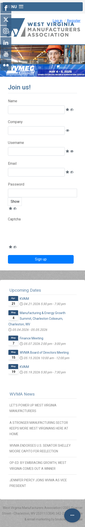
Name (12, 101)
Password (16, 184)
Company (15, 122)
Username (16, 143)
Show (15, 201)
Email (12, 163)
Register (73, 21)
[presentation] (42, 234)
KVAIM (24, 298)
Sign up (41, 259)
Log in (58, 21)
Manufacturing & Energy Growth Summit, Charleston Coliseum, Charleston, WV (37, 318)
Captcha (14, 219)
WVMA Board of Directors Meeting (44, 352)
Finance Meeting (31, 338)
